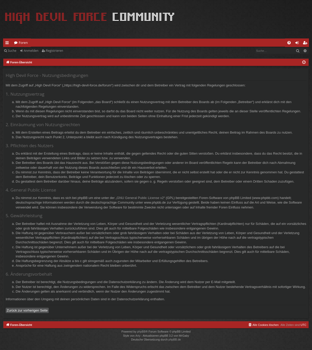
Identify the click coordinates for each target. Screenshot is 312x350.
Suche (12, 50)
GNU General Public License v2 (140, 198)
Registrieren (54, 50)
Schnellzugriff (8, 43)
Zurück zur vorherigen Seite (27, 310)
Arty (138, 335)
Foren (23, 42)
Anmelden (31, 50)
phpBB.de (175, 339)
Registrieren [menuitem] (306, 43)
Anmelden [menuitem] (298, 43)
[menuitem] (289, 42)
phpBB (141, 331)
